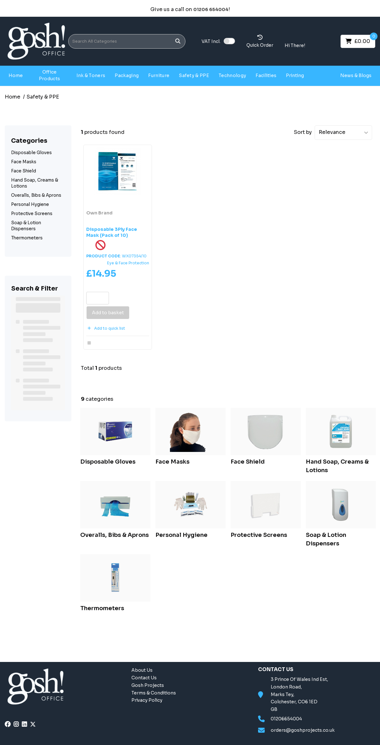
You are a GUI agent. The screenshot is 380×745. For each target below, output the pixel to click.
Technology (232, 75)
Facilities (266, 75)
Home (16, 75)
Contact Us (144, 678)
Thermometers (27, 238)
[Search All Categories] (126, 41)
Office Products (49, 75)
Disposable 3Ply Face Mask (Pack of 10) (111, 232)
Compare (99, 343)
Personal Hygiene (30, 204)
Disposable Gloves (31, 152)
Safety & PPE (194, 75)
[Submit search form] (177, 41)
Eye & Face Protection (128, 263)
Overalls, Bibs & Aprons (36, 195)
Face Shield (23, 171)
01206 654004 (210, 9)
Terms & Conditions (153, 693)
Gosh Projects (323, 75)
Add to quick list (105, 328)
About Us (142, 670)
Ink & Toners (91, 75)
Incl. (211, 41)
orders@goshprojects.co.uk (303, 730)
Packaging (127, 75)
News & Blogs (355, 75)
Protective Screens (31, 213)
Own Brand (99, 213)
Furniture (158, 75)
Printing (295, 75)
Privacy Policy (146, 700)
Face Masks (23, 162)
